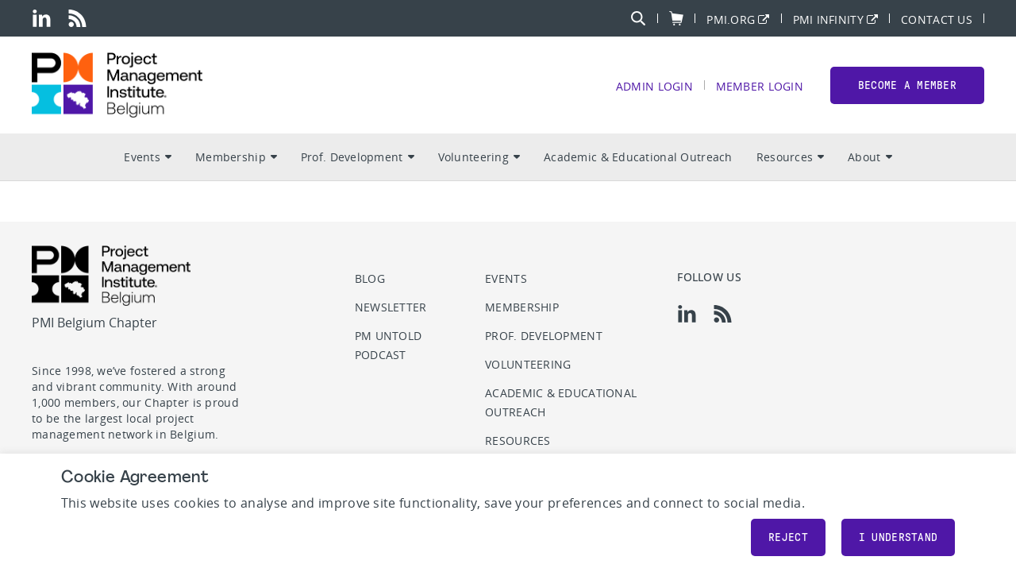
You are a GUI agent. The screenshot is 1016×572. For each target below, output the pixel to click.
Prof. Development (357, 159)
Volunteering (479, 159)
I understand (898, 537)
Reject (788, 537)
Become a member (907, 86)
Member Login (758, 87)
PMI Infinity (828, 18)
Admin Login (653, 87)
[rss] (77, 18)
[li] (42, 18)
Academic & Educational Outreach (638, 159)
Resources (790, 159)
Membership (236, 159)
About (869, 159)
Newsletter (391, 307)
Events (147, 159)
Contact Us (936, 18)
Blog (370, 278)
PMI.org (730, 18)
